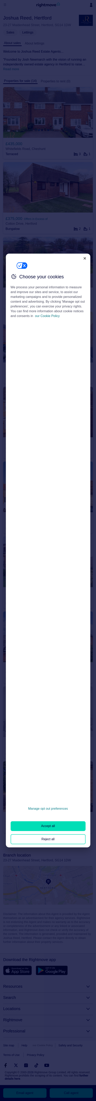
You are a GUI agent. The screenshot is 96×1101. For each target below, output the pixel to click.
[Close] (84, 258)
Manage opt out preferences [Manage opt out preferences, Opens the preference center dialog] (48, 808)
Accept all (48, 826)
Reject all (48, 839)
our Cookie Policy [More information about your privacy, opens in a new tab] (47, 316)
